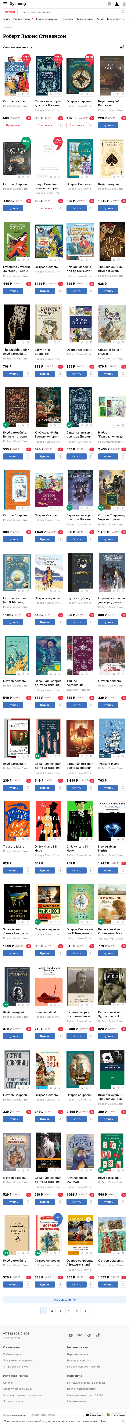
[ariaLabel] (123, 1421)
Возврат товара (13, 1401)
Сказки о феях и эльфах (109, 352)
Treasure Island (109, 764)
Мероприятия (116, 18)
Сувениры (67, 18)
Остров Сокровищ (16, 184)
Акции (100, 18)
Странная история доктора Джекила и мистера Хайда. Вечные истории (79, 435)
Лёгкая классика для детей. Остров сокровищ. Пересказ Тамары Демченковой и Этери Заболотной (80, 269)
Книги (6, 18)
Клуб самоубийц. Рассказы (110, 103)
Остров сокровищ (16, 101)
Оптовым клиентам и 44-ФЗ (85, 1394)
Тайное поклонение (75, 683)
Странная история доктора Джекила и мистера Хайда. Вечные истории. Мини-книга (48, 103)
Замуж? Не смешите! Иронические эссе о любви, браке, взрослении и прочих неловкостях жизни (48, 352)
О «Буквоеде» (12, 1354)
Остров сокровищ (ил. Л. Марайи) (16, 600)
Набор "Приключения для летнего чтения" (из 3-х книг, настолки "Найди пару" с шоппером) (111, 435)
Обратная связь (77, 1401)
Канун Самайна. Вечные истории (46, 186)
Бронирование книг (79, 1360)
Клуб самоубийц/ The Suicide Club (110, 1097)
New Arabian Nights (107, 848)
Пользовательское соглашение (22, 1394)
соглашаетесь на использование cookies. (79, 1421)
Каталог (10, 11)
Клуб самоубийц (109, 184)
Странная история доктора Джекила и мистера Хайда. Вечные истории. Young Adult (79, 517)
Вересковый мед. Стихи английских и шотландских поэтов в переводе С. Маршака (111, 931)
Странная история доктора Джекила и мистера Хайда (16, 269)
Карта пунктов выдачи (17, 1388)
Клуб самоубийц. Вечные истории (15, 434)
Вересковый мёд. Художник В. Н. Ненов (110, 1014)
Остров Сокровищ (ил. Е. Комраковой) (80, 931)
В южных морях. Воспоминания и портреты (78, 1014)
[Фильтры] (122, 47)
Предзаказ (13, 125)
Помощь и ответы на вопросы (86, 1382)
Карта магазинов (77, 1354)
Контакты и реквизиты (81, 1388)
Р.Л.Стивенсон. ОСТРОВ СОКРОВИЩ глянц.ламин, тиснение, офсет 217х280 (78, 1180)
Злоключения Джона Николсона (16, 931)
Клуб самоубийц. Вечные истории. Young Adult (47, 435)
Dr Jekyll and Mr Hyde (46, 848)
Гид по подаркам (47, 18)
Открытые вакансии (16, 1366)
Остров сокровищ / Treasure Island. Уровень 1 (79, 1263)
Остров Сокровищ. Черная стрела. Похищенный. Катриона (111, 517)
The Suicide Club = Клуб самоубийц (111, 269)
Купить (108, 125)
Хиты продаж (84, 18)
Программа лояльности (18, 1360)
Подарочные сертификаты (84, 1366)
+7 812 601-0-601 (16, 1333)
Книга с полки (23, 18)
